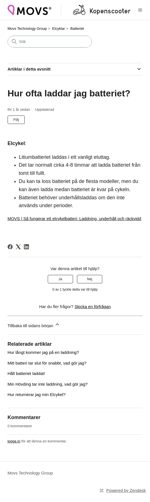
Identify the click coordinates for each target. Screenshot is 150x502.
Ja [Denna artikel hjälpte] (60, 279)
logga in (14, 441)
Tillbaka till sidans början (34, 325)
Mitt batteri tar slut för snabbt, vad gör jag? (47, 363)
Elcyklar (58, 28)
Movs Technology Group (27, 28)
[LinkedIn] (26, 246)
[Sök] (50, 41)
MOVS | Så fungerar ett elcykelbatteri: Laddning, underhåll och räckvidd (74, 218)
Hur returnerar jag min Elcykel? (37, 394)
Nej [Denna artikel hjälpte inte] (89, 279)
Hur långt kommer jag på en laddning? (43, 352)
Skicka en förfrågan (92, 306)
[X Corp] (18, 246)
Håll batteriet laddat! (26, 373)
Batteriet (77, 28)
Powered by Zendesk (126, 490)
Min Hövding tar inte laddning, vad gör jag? (48, 384)
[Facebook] (10, 246)
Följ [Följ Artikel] (16, 120)
